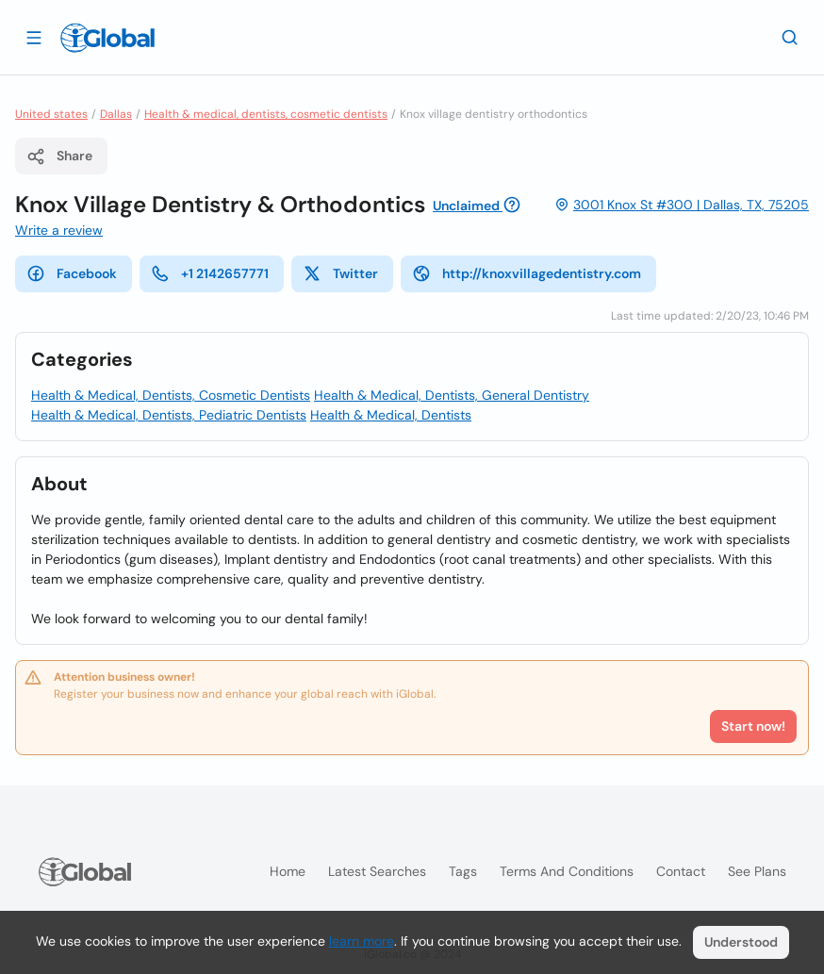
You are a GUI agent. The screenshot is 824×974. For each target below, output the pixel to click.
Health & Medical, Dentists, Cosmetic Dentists (170, 395)
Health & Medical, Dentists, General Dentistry (451, 395)
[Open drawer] (34, 37)
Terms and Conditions (567, 871)
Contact (680, 871)
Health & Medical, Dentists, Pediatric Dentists (168, 414)
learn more (361, 941)
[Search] (790, 37)
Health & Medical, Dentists (390, 414)
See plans (757, 871)
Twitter (340, 273)
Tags (463, 871)
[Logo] (107, 38)
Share (59, 156)
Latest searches (377, 871)
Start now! (753, 726)
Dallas (116, 114)
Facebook (71, 273)
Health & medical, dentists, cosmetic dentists (265, 114)
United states (51, 114)
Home (287, 871)
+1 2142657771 (210, 273)
